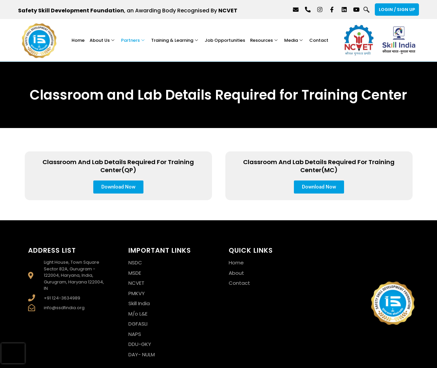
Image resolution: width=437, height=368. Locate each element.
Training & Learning (174, 40)
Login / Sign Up (397, 9)
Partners (132, 40)
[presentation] (13, 353)
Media (293, 40)
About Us (102, 40)
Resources (264, 40)
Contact (318, 40)
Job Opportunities (225, 40)
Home (78, 40)
